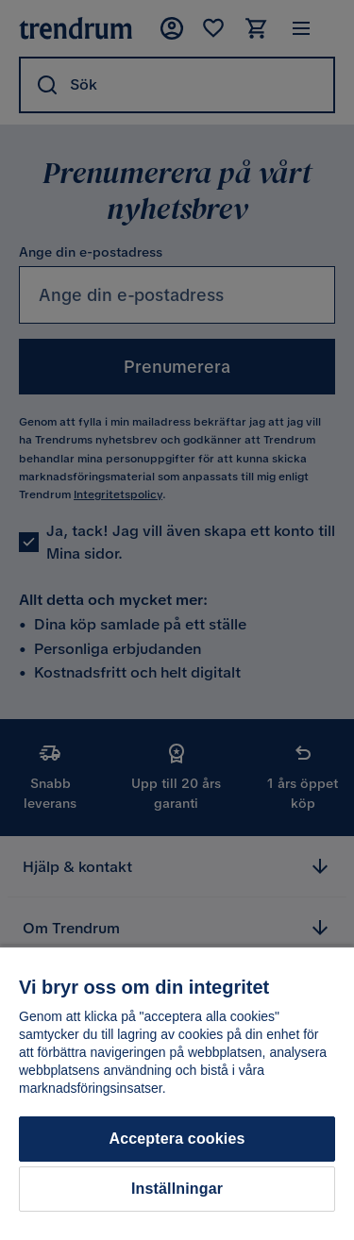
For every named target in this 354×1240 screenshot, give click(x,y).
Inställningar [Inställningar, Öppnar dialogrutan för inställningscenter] (177, 1189)
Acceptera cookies (176, 1139)
